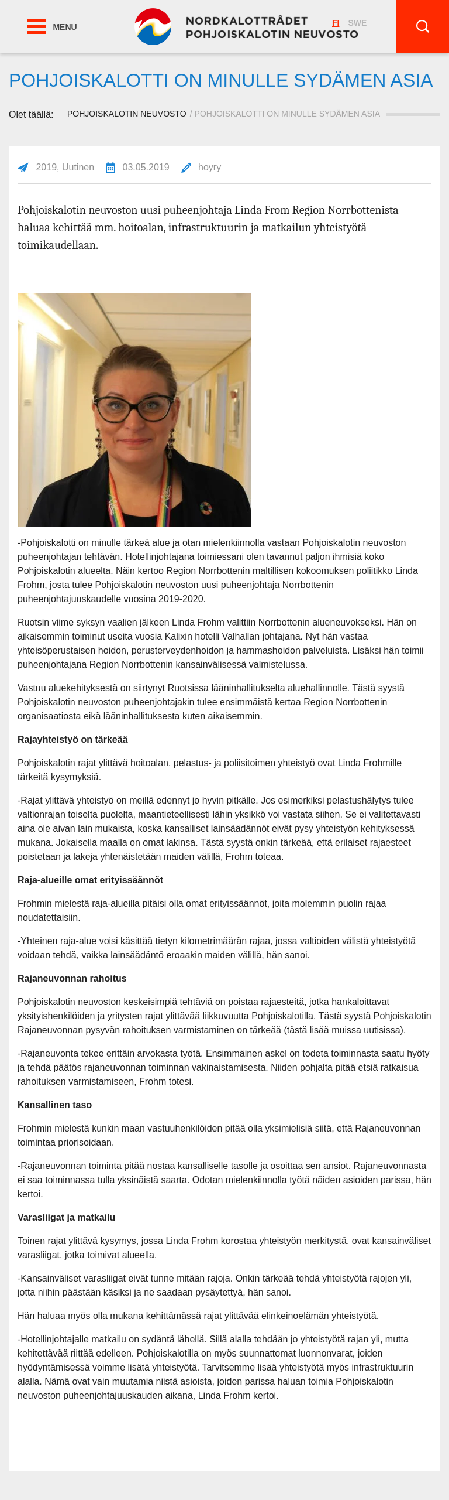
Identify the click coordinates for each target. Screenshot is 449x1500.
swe (357, 23)
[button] (36, 26)
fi (335, 23)
